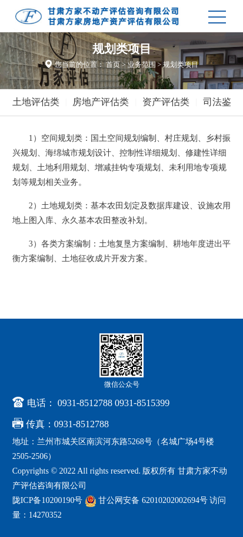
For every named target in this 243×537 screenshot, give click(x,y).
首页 (113, 64)
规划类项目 (180, 64)
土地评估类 (35, 102)
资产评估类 (165, 102)
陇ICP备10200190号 (47, 500)
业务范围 (142, 64)
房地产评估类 (100, 102)
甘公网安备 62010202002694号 (147, 500)
